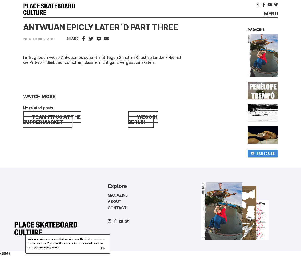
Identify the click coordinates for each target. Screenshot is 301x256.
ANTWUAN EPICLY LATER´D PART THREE (100, 27)
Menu (271, 13)
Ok (103, 248)
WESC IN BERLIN (143, 119)
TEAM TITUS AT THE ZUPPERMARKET (52, 119)
